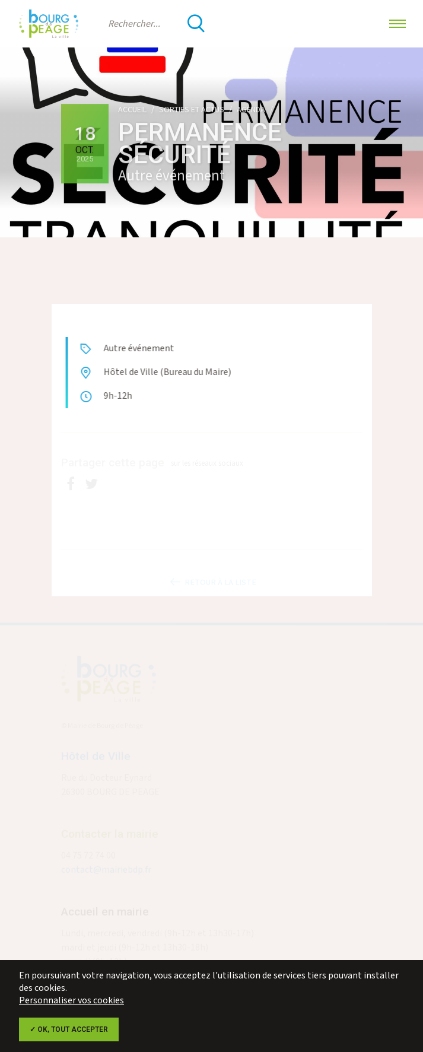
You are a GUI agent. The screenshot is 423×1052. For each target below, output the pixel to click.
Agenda (251, 109)
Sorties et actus (191, 109)
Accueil (132, 109)
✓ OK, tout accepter (69, 1029)
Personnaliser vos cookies (71, 1000)
